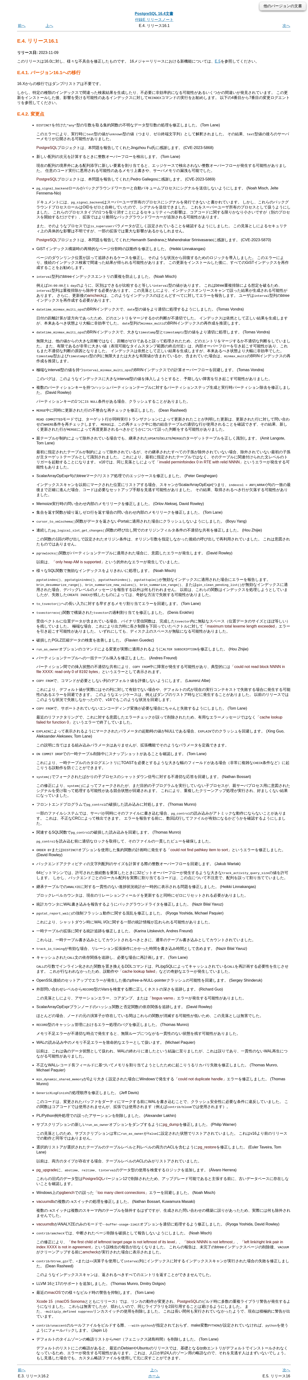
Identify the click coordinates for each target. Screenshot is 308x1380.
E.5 (218, 61)
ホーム (154, 1375)
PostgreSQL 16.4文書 (154, 14)
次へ (286, 26)
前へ (22, 26)
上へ (49, 26)
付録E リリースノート (154, 20)
